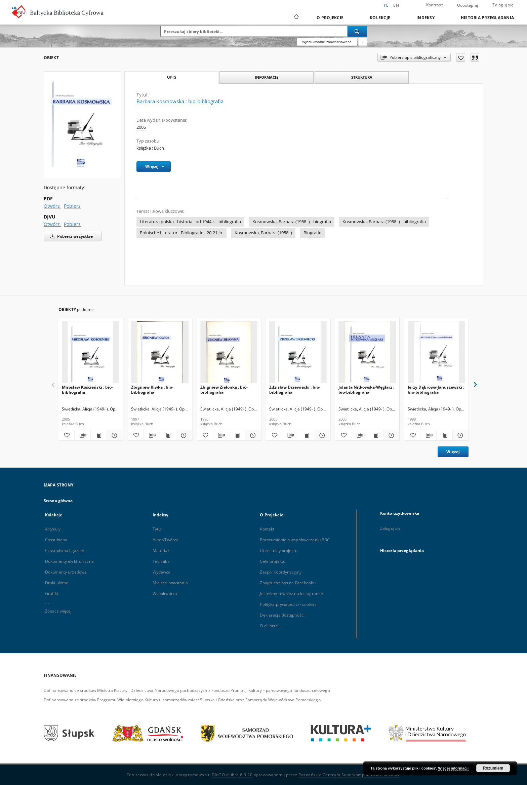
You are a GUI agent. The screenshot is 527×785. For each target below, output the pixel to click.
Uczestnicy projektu (278, 550)
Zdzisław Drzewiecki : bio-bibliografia (294, 389)
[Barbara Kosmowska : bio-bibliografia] (82, 124)
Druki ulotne (56, 583)
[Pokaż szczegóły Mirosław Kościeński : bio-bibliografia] (114, 435)
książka (143, 148)
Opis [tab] (171, 77)
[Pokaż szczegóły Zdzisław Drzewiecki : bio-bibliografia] (321, 435)
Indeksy (425, 18)
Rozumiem (493, 768)
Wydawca (162, 572)
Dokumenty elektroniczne (69, 561)
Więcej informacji (453, 768)
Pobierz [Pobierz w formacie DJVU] (72, 224)
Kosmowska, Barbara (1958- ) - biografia (291, 222)
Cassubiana (56, 540)
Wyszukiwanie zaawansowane (327, 41)
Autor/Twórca (165, 540)
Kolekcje (380, 18)
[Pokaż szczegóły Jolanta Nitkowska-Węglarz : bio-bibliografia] (390, 435)
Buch (159, 148)
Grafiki (51, 593)
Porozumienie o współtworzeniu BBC (295, 540)
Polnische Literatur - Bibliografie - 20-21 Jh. (181, 233)
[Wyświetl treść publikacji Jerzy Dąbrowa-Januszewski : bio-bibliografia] (444, 435)
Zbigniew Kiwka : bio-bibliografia (152, 389)
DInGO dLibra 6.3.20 (232, 775)
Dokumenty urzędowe (66, 572)
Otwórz (52, 206)
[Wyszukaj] (357, 31)
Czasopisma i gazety (64, 550)
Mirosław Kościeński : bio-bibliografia (87, 389)
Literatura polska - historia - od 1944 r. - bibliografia (190, 222)
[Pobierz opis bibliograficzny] (82, 435)
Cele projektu (272, 561)
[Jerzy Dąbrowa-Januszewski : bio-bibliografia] (436, 354)
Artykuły (52, 529)
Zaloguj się (503, 5)
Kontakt (267, 529)
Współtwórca (165, 593)
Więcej (453, 452)
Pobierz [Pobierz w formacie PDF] (72, 206)
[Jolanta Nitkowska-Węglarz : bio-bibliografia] (367, 354)
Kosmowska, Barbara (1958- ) (263, 233)
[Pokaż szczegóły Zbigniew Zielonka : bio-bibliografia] (252, 435)
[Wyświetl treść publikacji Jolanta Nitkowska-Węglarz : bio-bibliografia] (375, 435)
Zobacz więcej (58, 611)
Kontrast (434, 5)
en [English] (396, 5)
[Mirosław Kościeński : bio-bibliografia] (90, 354)
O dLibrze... (270, 626)
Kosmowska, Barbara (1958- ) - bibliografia (384, 222)
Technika (161, 561)
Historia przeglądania (487, 18)
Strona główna (58, 501)
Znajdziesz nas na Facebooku (287, 583)
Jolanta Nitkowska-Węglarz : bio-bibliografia (366, 389)
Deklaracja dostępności (282, 615)
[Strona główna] (295, 17)
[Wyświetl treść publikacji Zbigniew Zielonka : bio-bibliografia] (237, 435)
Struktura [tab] (361, 77)
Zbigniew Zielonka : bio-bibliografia (224, 389)
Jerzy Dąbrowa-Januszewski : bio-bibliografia (436, 389)
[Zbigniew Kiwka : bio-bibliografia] (159, 354)
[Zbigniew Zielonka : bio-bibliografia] (229, 354)
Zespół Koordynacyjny (280, 572)
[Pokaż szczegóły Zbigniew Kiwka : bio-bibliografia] (183, 435)
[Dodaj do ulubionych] (460, 57)
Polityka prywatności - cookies (288, 604)
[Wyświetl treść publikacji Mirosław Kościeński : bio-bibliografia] (99, 435)
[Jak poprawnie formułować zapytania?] (362, 42)
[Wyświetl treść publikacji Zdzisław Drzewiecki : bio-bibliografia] (306, 435)
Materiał (161, 550)
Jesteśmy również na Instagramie (291, 593)
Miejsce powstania (170, 583)
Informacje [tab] (266, 77)
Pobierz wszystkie (70, 236)
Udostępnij (467, 5)
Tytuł (157, 529)
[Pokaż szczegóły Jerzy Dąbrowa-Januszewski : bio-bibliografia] (460, 435)
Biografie (312, 233)
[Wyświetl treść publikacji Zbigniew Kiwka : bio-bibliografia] (168, 435)
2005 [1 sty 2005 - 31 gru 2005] (141, 127)
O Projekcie (330, 18)
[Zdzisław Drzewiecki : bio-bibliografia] (298, 354)
